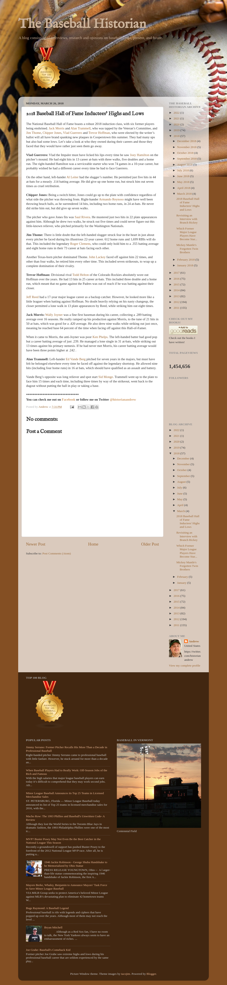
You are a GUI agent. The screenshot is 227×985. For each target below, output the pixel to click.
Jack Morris (57, 128)
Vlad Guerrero (72, 132)
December (183, 458)
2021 (177, 118)
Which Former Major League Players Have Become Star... (186, 234)
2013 (177, 296)
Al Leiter (72, 177)
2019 (177, 130)
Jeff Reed (32, 297)
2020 (177, 124)
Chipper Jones (52, 132)
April (180, 505)
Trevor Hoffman (99, 132)
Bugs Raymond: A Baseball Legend (47, 908)
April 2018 (184, 188)
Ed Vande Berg (76, 359)
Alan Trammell (80, 128)
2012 (177, 302)
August (181, 481)
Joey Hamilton (139, 155)
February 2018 (186, 259)
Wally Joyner (54, 314)
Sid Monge (105, 377)
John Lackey (97, 257)
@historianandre (122, 399)
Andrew (194, 641)
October (182, 470)
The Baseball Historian (82, 24)
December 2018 (187, 141)
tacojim (125, 973)
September (184, 476)
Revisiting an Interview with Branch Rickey (187, 219)
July (180, 487)
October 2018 (185, 152)
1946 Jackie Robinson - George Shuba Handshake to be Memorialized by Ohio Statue (75, 863)
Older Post (150, 544)
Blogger (151, 973)
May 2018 (183, 182)
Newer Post (35, 544)
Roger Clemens (80, 243)
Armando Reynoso (111, 199)
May (180, 499)
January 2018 (185, 265)
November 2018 (187, 147)
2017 (177, 272)
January (182, 582)
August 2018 (185, 164)
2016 (177, 278)
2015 (177, 284)
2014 (177, 290)
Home (93, 544)
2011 (177, 307)
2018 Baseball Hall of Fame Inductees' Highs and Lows (188, 204)
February (183, 576)
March (181, 511)
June (180, 493)
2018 (177, 136)
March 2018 (184, 193)
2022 (177, 112)
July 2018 (183, 170)
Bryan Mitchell (53, 927)
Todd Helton (80, 275)
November (183, 464)
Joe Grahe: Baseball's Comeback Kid (48, 949)
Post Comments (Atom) (56, 553)
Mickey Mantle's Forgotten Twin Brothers (187, 248)
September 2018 (187, 158)
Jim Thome (33, 132)
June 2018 (183, 176)
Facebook (69, 399)
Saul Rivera (82, 217)
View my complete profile (184, 665)
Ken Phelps (100, 337)
